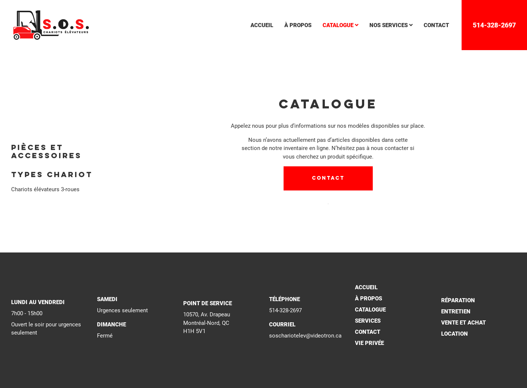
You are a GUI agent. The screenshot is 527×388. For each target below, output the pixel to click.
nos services (391, 25)
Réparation (458, 300)
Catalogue (370, 309)
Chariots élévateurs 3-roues (45, 189)
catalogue (340, 25)
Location (454, 333)
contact (436, 25)
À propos (368, 298)
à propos (297, 25)
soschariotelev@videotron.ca (305, 335)
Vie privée (369, 343)
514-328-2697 (494, 25)
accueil (261, 25)
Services (368, 320)
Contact (328, 178)
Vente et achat (463, 322)
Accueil (366, 287)
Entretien (456, 311)
